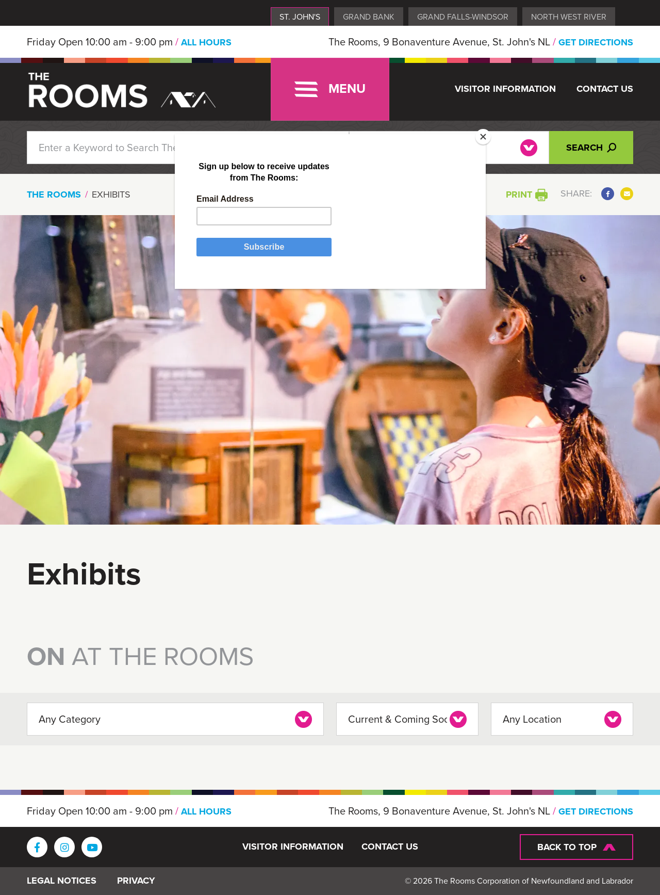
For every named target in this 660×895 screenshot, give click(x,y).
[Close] (483, 136)
